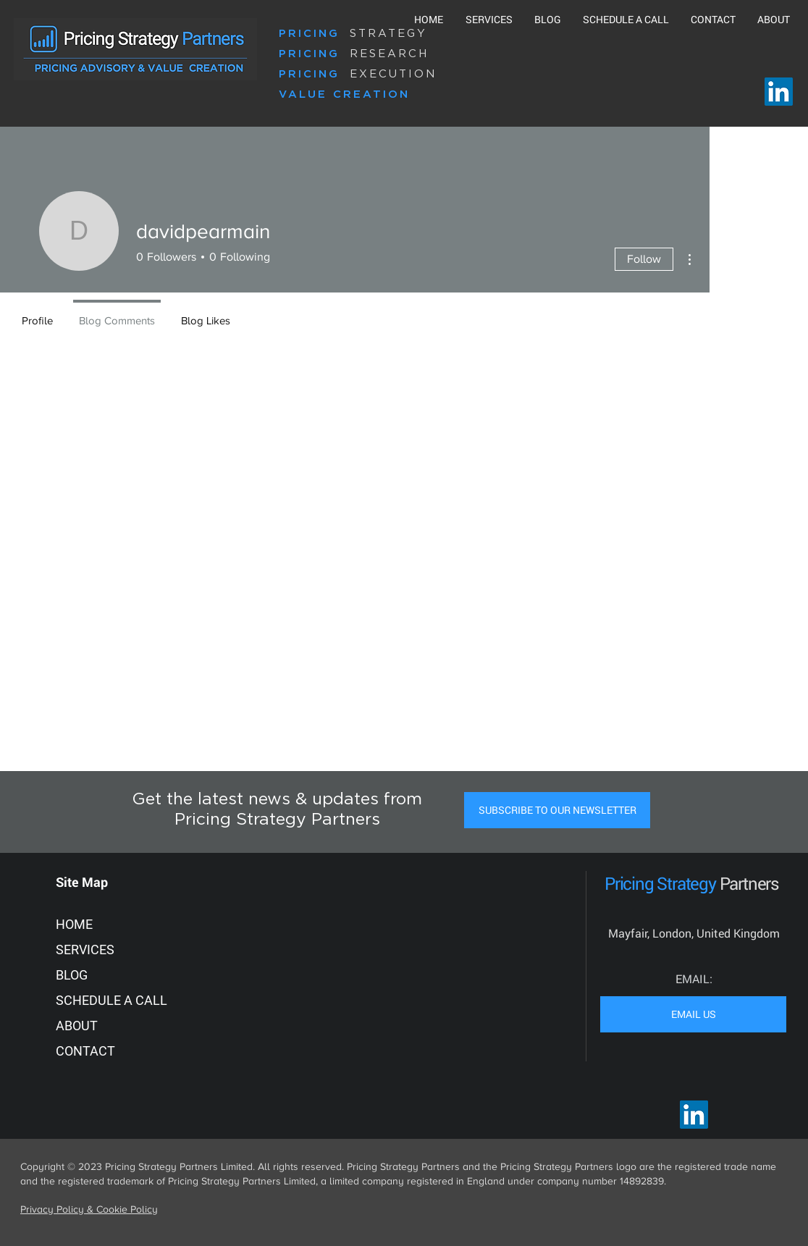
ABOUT (77, 1025)
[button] (557, 810)
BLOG (72, 974)
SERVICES (85, 949)
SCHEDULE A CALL (111, 1000)
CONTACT (85, 1050)
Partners (749, 883)
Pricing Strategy (662, 883)
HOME (74, 924)
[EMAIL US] (693, 1014)
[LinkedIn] (779, 91)
